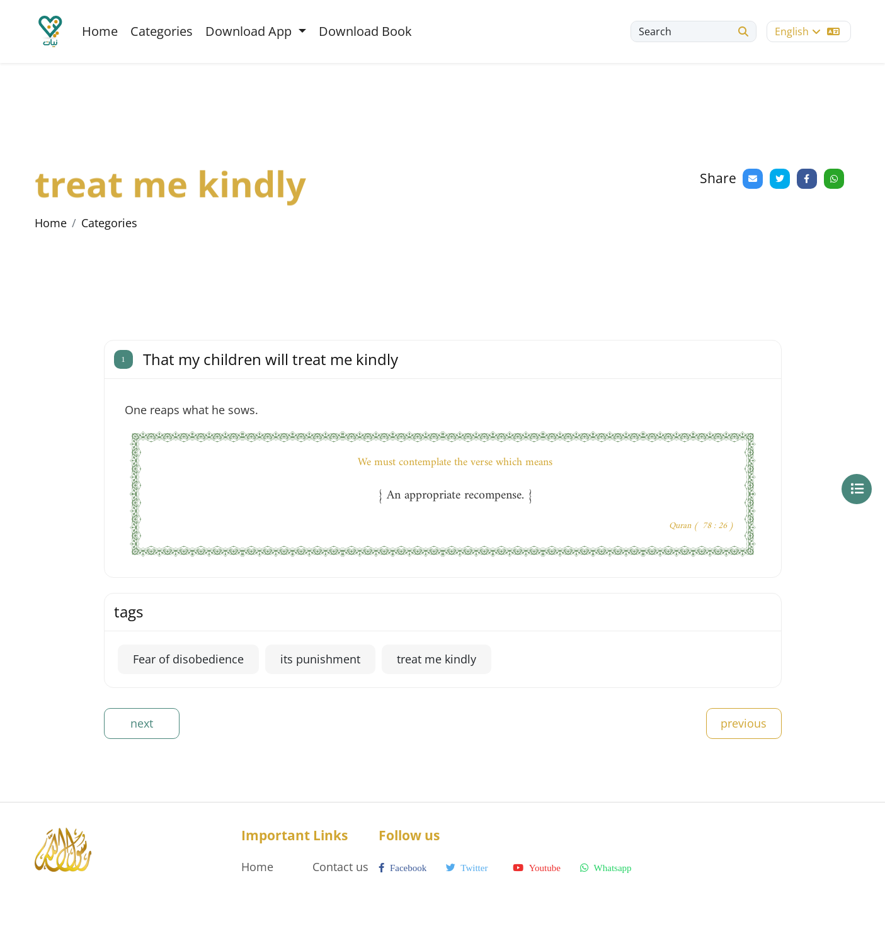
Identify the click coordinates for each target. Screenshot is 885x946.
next (141, 723)
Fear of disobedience (188, 659)
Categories (161, 31)
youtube (536, 868)
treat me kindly (436, 659)
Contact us (340, 866)
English (807, 31)
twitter (467, 868)
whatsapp (605, 868)
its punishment (320, 659)
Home (100, 31)
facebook (402, 868)
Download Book (365, 31)
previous (744, 723)
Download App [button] (250, 31)
